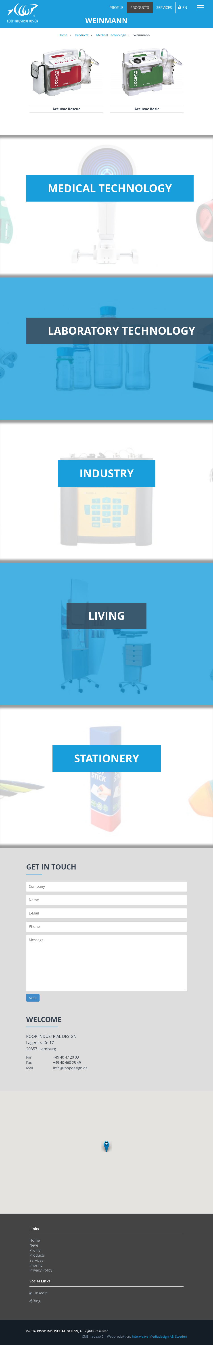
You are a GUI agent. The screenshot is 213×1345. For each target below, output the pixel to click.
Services (164, 7)
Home (63, 35)
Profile (116, 7)
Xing (34, 1300)
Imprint (35, 1265)
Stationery (106, 758)
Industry (106, 473)
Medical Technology (111, 35)
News (34, 1245)
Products (139, 7)
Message (106, 963)
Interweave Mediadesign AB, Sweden (159, 1337)
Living (106, 615)
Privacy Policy (40, 1270)
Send (33, 998)
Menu (200, 7)
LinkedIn (38, 1292)
